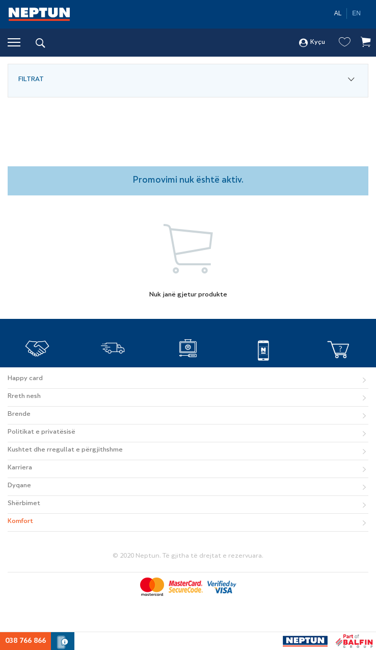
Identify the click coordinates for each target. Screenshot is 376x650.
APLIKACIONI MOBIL (263, 368)
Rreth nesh (24, 396)
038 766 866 (25, 641)
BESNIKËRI (37, 368)
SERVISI (187, 368)
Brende (19, 414)
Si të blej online (338, 368)
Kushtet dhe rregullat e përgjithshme (65, 450)
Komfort (20, 521)
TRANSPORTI (112, 368)
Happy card (25, 379)
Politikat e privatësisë (41, 432)
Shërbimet (24, 504)
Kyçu (312, 42)
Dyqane (19, 486)
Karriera (20, 468)
